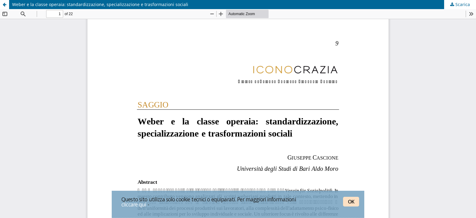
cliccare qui (133, 204)
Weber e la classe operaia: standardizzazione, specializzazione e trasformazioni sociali (100, 4)
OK (351, 201)
